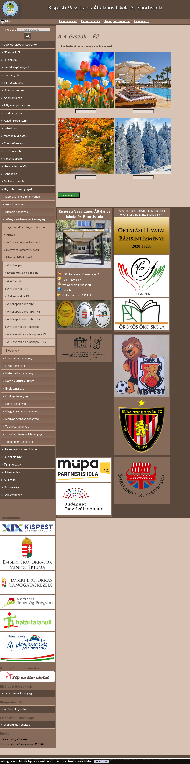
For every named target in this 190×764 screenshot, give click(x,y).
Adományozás (13, 98)
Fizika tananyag (15, 366)
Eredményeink (13, 113)
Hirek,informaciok (117, 21)
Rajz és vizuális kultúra (19, 381)
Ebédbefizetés (13, 143)
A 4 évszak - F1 (17, 289)
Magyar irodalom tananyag (22, 411)
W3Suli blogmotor (15, 709)
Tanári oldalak (12, 465)
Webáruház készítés (17, 725)
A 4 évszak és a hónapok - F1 (26, 334)
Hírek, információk (15, 166)
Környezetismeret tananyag (25, 219)
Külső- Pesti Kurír (15, 121)
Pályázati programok (17, 105)
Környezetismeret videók (22, 250)
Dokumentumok (14, 90)
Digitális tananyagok (18, 189)
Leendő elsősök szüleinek (20, 45)
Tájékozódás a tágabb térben (25, 227)
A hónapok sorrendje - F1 (23, 312)
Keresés (11, 30)
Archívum (10, 480)
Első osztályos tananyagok (22, 197)
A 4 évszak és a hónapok (23, 327)
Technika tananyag (17, 427)
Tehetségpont (13, 159)
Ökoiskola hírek (13, 457)
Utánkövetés (12, 472)
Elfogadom (101, 761)
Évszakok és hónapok (22, 273)
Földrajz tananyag (16, 396)
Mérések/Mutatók (15, 136)
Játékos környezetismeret (23, 242)
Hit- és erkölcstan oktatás (20, 449)
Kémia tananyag (15, 404)
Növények (12, 351)
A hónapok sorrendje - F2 (23, 319)
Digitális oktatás (14, 181)
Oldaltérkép (11, 487)
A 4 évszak (14, 281)
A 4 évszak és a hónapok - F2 (27, 342)
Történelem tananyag (19, 442)
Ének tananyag (14, 389)
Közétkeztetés (13, 151)
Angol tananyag (15, 204)
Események (11, 75)
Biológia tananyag (16, 212)
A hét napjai (14, 265)
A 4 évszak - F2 (18, 296)
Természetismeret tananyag (23, 434)
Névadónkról (12, 52)
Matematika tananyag (19, 373)
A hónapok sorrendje (20, 304)
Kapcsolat (141, 21)
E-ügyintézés (90, 21)
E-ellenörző (68, 21)
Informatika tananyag (18, 358)
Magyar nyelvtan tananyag (22, 419)
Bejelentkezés (13, 495)
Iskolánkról (10, 60)
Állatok (10, 235)
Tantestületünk (13, 83)
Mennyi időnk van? (19, 257)
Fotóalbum (10, 128)
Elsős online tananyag (18, 693)
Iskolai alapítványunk (17, 67)
